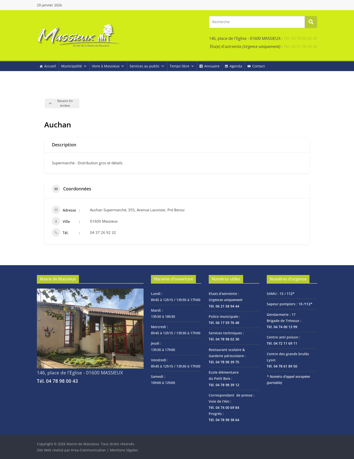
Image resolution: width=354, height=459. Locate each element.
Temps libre (182, 66)
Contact (258, 66)
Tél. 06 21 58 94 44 (300, 46)
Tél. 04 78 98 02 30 (224, 339)
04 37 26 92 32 (103, 232)
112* (291, 293)
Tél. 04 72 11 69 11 (282, 343)
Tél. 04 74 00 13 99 (282, 326)
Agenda (236, 66)
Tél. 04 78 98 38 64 (224, 419)
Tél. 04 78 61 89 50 (282, 366)
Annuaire (212, 66)
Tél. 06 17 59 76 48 (224, 322)
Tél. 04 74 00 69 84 (224, 407)
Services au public (147, 66)
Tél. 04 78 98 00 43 (300, 38)
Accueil (50, 66)
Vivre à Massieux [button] (108, 66)
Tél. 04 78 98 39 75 (224, 362)
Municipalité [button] (74, 66)
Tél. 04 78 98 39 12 (224, 384)
